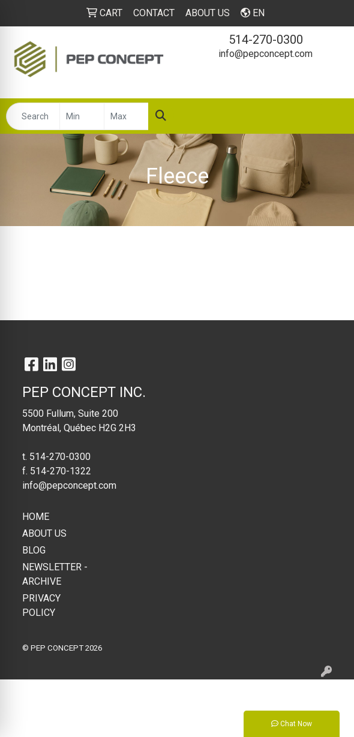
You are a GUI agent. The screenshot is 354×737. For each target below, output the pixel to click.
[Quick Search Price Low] (81, 116)
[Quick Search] (33, 116)
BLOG (34, 550)
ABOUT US (44, 533)
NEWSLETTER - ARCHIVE (55, 574)
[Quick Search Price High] (126, 116)
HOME (35, 516)
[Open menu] (330, 116)
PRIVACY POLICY (41, 605)
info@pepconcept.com (265, 53)
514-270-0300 (266, 39)
